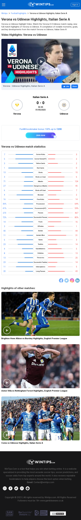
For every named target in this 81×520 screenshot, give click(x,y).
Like (66, 86)
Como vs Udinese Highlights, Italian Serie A (22, 443)
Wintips (4, 13)
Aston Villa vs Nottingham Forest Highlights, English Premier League (34, 391)
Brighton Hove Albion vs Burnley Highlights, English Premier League (34, 338)
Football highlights (18, 13)
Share (74, 86)
